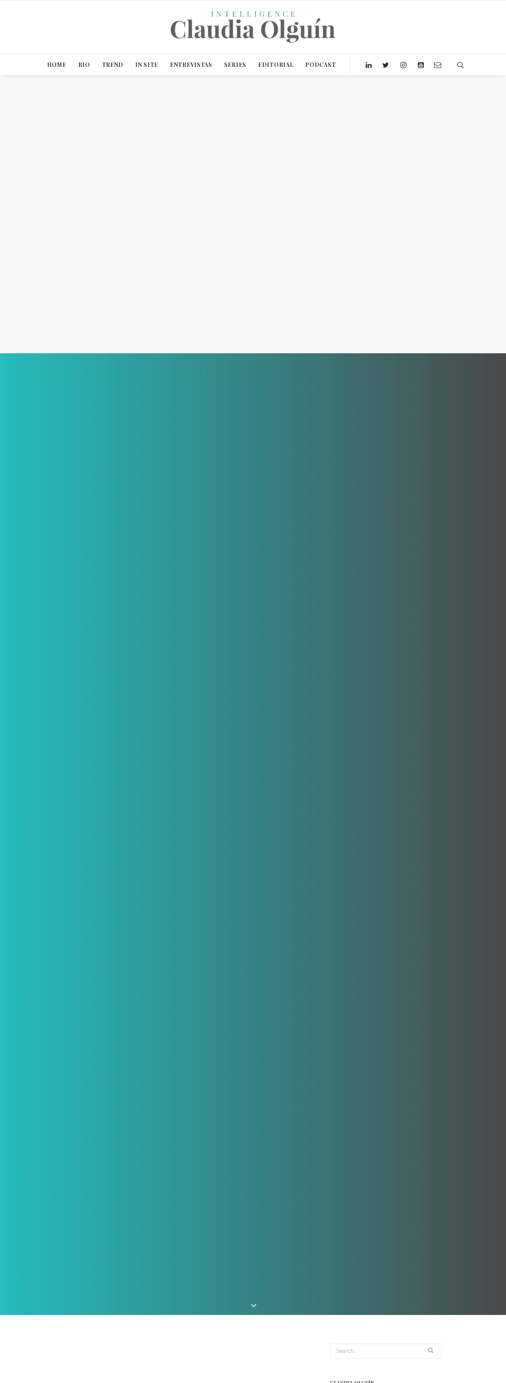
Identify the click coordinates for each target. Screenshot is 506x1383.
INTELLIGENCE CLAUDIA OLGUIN (177, 1317)
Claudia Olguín (172, 1252)
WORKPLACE (289, 1317)
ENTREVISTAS (191, 64)
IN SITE (146, 64)
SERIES (235, 64)
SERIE (227, 1317)
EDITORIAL (275, 64)
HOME (56, 64)
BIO (84, 64)
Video (122, 1252)
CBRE (74, 1317)
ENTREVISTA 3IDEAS (111, 1317)
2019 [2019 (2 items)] (337, 1371)
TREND (113, 64)
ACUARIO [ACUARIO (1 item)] (380, 1371)
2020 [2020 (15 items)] (356, 1371)
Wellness (254, 1317)
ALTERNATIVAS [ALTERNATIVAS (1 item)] (414, 1371)
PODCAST (320, 64)
